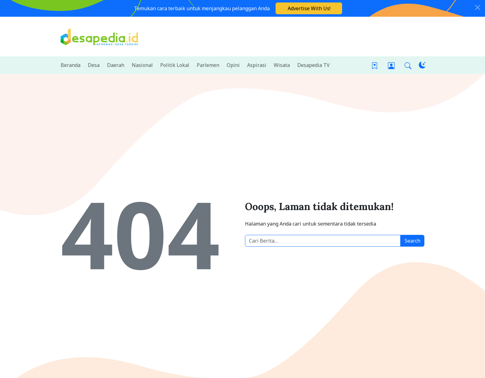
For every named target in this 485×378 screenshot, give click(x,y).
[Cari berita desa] (323, 241)
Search (412, 240)
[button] (408, 65)
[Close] (477, 7)
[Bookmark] (374, 65)
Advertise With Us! (309, 8)
